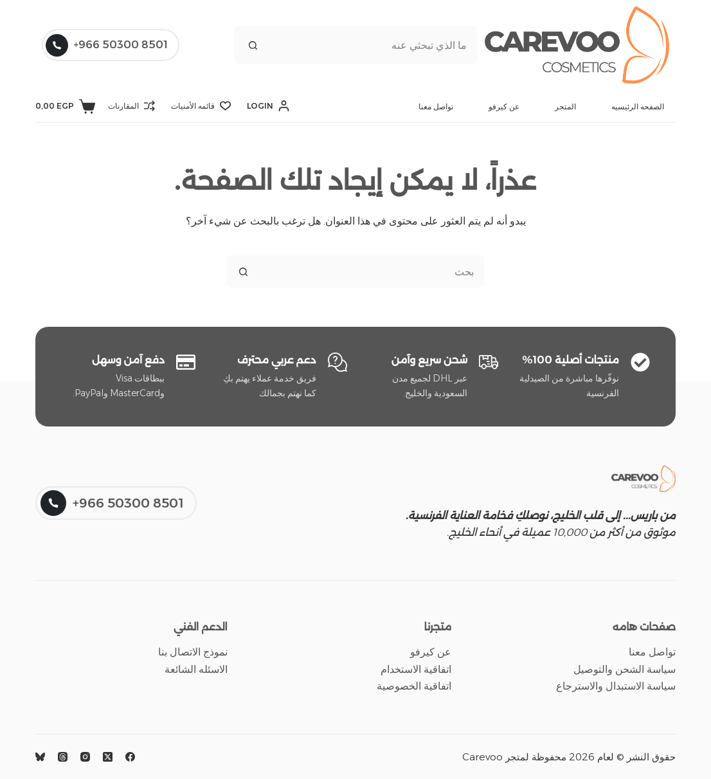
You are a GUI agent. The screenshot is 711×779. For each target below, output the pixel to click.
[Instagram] (85, 757)
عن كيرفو (504, 106)
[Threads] (63, 757)
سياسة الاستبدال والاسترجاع (616, 686)
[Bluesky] (40, 757)
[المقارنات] (131, 106)
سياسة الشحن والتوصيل (624, 669)
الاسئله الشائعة (196, 669)
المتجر (565, 106)
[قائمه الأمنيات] (201, 106)
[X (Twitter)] (108, 757)
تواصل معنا (436, 106)
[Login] (268, 106)
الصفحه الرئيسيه (637, 106)
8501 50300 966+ (107, 45)
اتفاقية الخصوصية (414, 686)
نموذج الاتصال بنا (193, 652)
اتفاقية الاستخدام (416, 669)
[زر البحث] (253, 45)
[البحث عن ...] (375, 45)
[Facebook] (130, 757)
